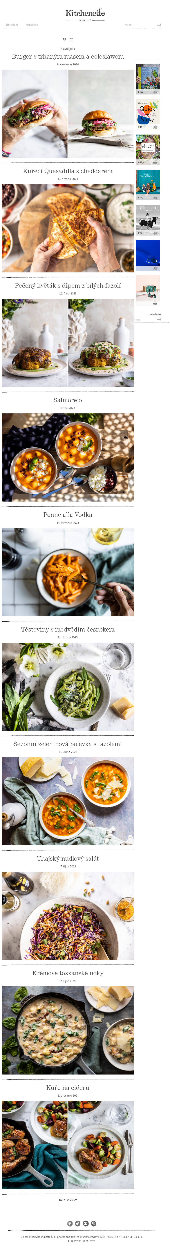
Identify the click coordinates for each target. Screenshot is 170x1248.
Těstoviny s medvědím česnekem (68, 629)
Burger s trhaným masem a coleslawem (68, 56)
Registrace (32, 25)
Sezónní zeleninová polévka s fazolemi (68, 744)
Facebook (70, 1223)
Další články (68, 1200)
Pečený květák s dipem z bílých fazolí (68, 286)
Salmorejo (68, 400)
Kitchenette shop (148, 50)
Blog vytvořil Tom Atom (81, 1240)
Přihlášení (12, 25)
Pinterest (94, 1223)
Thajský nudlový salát (68, 858)
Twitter (78, 1223)
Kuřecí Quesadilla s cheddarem (68, 171)
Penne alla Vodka (67, 515)
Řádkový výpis (71, 39)
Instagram (86, 1223)
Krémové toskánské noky (68, 973)
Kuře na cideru (67, 1088)
